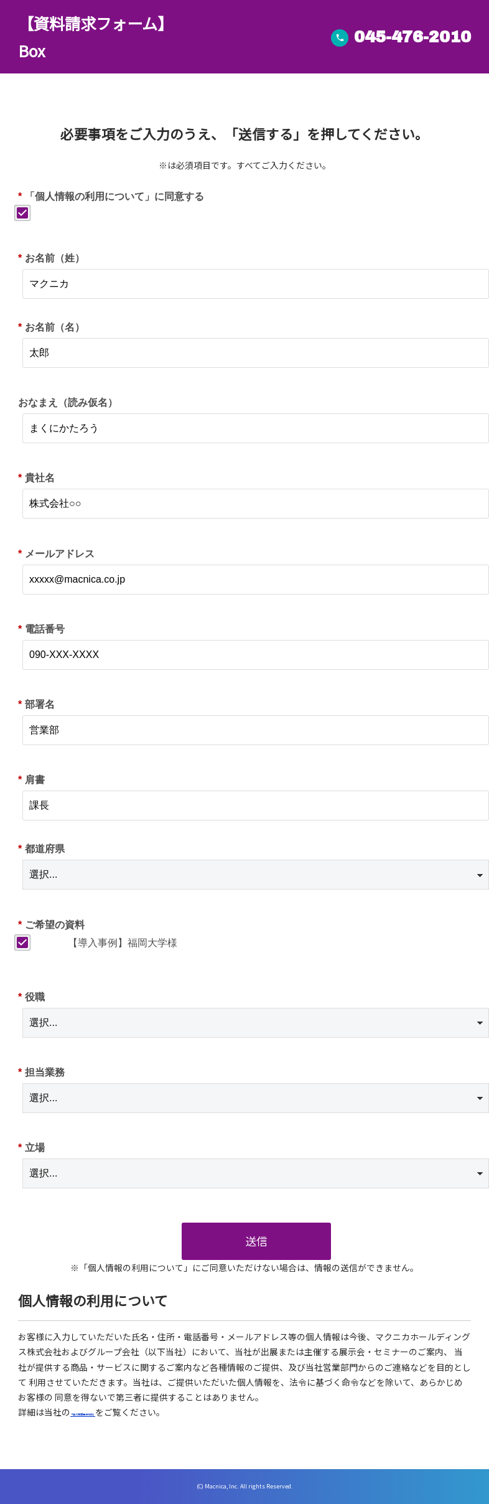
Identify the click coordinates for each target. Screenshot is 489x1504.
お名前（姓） (51, 258)
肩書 (31, 780)
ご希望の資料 (51, 925)
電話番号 (41, 629)
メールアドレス (56, 554)
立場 (31, 1148)
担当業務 (41, 1072)
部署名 (36, 704)
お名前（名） (51, 327)
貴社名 (36, 478)
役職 (31, 997)
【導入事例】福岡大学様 (122, 943)
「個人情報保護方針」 (113, 1412)
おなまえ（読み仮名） (68, 402)
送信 (256, 1241)
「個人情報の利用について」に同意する (111, 196)
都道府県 (41, 849)
